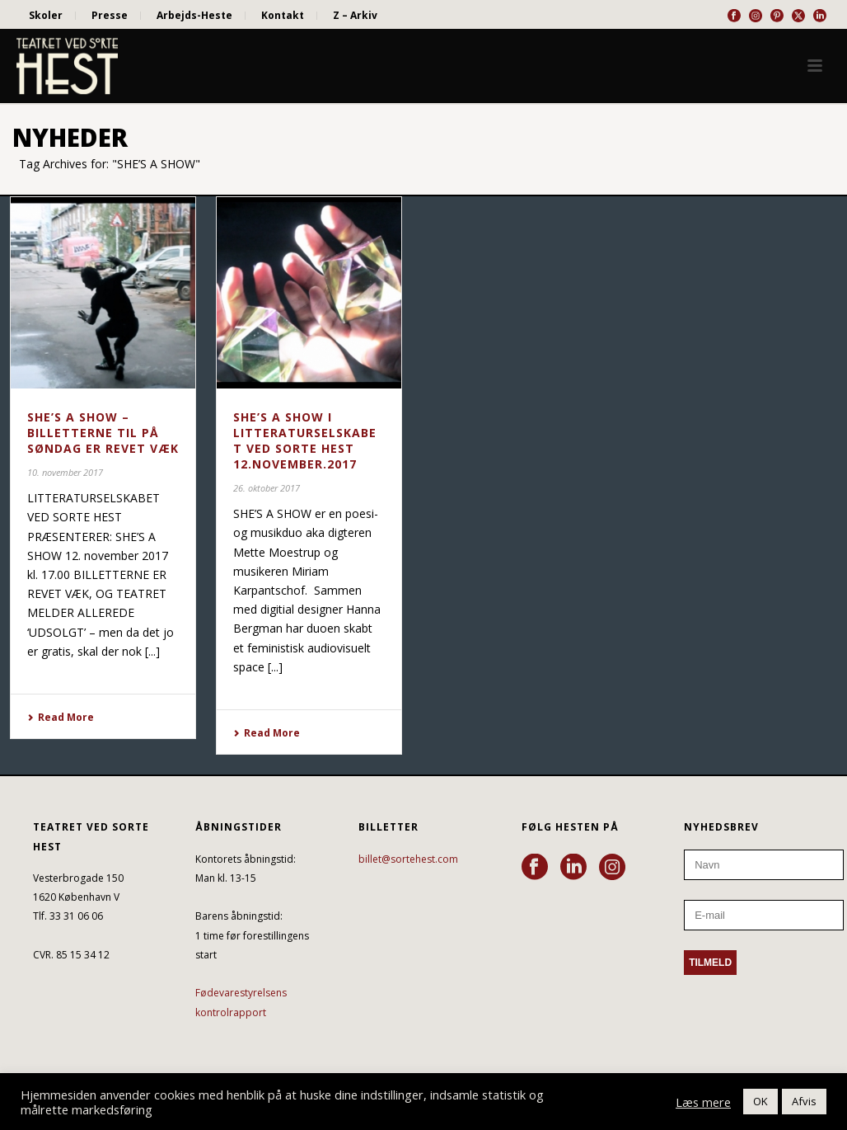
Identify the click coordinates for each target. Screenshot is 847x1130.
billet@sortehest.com (408, 859)
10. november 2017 (65, 472)
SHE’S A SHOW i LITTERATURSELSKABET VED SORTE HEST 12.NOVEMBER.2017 (305, 440)
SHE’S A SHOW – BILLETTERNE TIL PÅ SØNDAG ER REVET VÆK (103, 432)
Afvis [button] (804, 1101)
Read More (60, 717)
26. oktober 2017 (266, 488)
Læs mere (703, 1102)
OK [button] (760, 1101)
